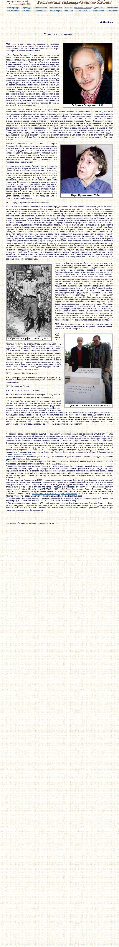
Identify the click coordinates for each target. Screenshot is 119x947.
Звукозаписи (112, 8)
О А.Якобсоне (13, 11)
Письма (68, 8)
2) (12, 59)
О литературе (13, 8)
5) (18, 145)
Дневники (98, 8)
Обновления (98, 11)
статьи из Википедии (22, 454)
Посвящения (40, 11)
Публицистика (56, 8)
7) (38, 368)
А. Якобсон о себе (83, 8)
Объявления (112, 11)
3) (103, 120)
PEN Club (68, 11)
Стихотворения (40, 8)
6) (33, 195)
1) (30, 54)
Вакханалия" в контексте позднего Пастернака (54, 493)
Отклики (83, 11)
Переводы (26, 8)
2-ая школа (26, 11)
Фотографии (56, 11)
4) (37, 134)
